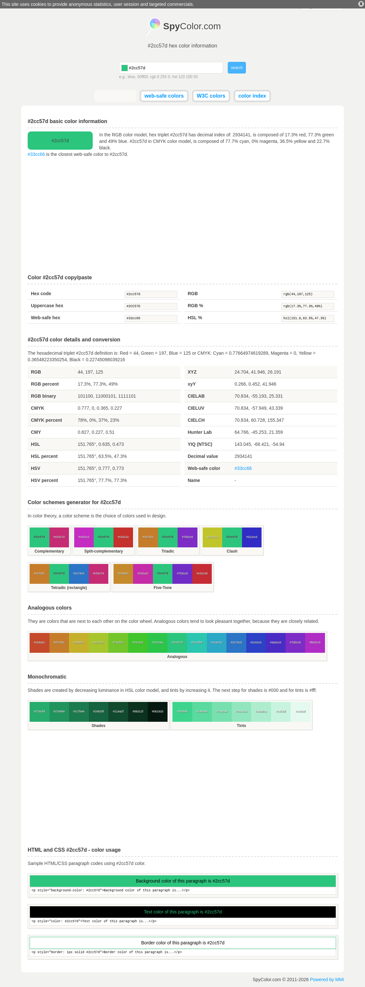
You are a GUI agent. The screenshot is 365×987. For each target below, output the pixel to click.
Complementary (49, 551)
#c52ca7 (143, 573)
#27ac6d (39, 711)
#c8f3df (281, 711)
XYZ (192, 372)
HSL (35, 444)
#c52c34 (202, 573)
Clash (232, 551)
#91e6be (241, 711)
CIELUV (196, 408)
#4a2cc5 (275, 642)
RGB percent (45, 384)
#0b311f (137, 711)
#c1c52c (212, 537)
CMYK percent (46, 420)
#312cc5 (251, 537)
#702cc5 (182, 573)
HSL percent (44, 456)
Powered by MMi (327, 979)
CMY (36, 432)
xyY (192, 384)
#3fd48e (182, 711)
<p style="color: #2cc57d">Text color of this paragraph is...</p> (183, 921)
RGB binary (43, 396)
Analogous (177, 656)
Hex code (41, 293)
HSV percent (44, 480)
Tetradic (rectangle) (69, 587)
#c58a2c (123, 573)
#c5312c (123, 537)
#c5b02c (78, 642)
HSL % (195, 317)
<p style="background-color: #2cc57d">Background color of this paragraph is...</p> (183, 891)
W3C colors (211, 96)
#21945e (59, 711)
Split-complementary (103, 551)
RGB (193, 293)
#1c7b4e (79, 711)
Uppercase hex (47, 305)
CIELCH (196, 420)
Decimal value (203, 456)
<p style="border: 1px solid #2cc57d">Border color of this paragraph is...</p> (183, 952)
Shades (98, 725)
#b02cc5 (314, 642)
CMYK (37, 408)
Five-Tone (163, 587)
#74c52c (118, 642)
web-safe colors (164, 96)
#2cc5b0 (196, 642)
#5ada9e (202, 711)
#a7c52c (98, 642)
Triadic (168, 551)
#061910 (157, 711)
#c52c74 (59, 537)
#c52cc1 (83, 537)
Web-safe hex (45, 317)
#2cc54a (157, 642)
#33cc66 (36, 154)
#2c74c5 (78, 573)
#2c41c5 (256, 642)
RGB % (195, 305)
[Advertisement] (182, 216)
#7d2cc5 (187, 537)
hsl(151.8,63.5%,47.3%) (307, 318)
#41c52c (137, 642)
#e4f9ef (300, 711)
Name (194, 480)
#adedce (261, 711)
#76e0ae (221, 711)
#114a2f (118, 711)
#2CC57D (151, 306)
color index (252, 96)
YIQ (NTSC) (200, 444)
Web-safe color (204, 468)
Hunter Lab (200, 432)
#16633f (98, 711)
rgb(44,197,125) (307, 294)
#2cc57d (151, 294)
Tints (241, 725)
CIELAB (196, 396)
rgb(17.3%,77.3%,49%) (307, 306)
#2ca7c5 (216, 642)
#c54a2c (39, 642)
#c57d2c (148, 537)
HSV (35, 468)
